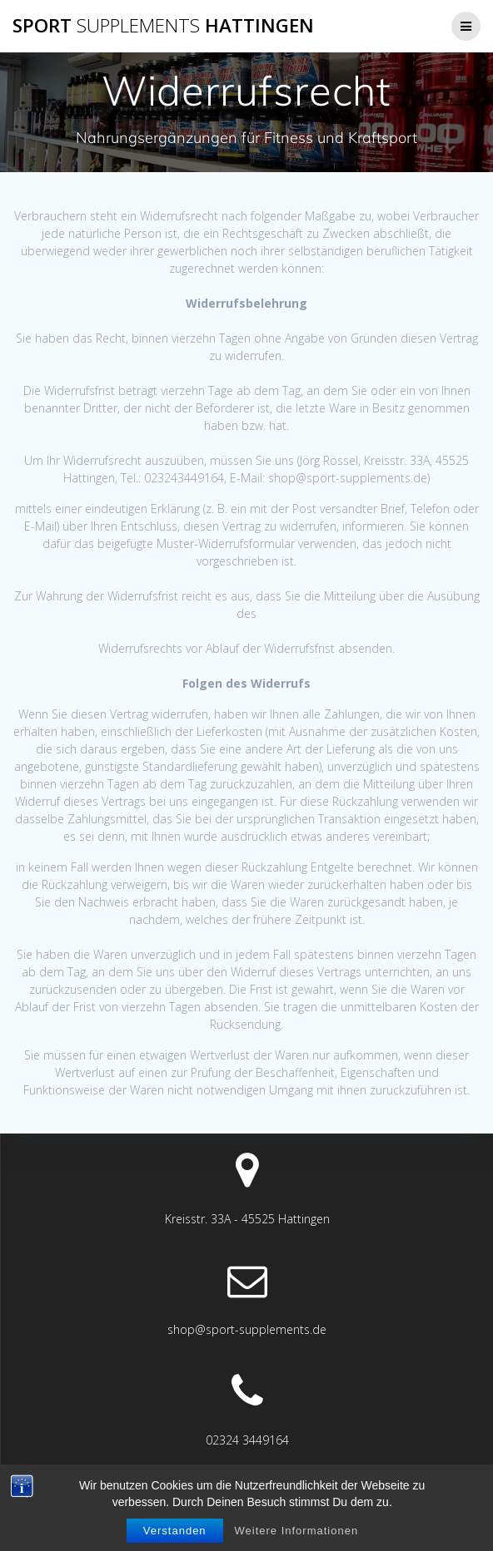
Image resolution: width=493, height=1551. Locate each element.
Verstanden (175, 1530)
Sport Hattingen (163, 26)
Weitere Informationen (296, 1530)
